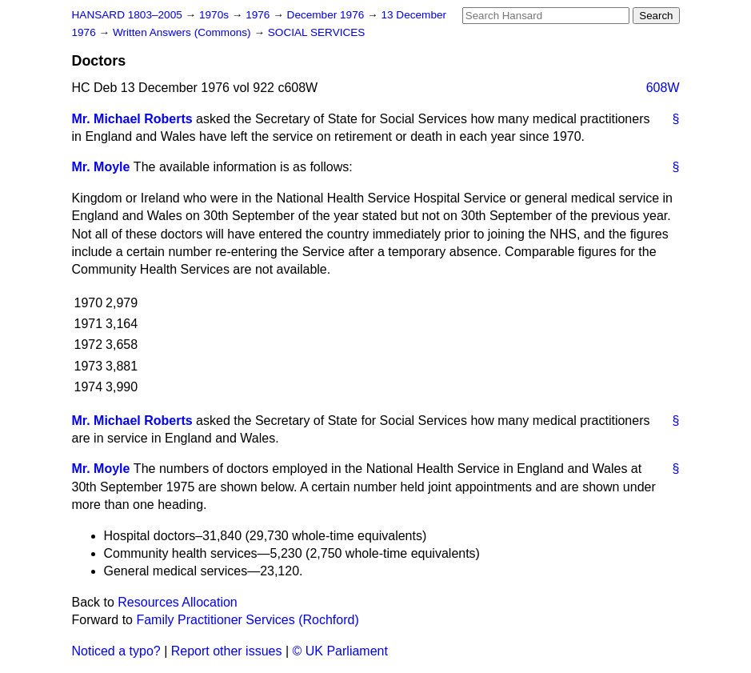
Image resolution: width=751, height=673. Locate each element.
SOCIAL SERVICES (317, 32)
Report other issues (226, 651)
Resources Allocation (177, 602)
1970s (215, 15)
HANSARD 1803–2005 (127, 15)
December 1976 (327, 15)
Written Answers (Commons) (183, 32)
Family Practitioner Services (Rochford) (247, 620)
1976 (259, 15)
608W (663, 87)
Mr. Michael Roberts (132, 119)
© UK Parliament (340, 651)
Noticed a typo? (116, 651)
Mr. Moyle (101, 167)
